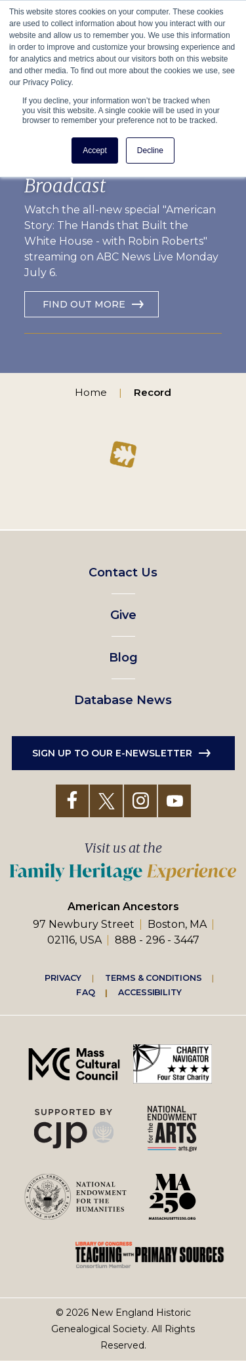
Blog (123, 657)
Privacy (63, 977)
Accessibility (149, 992)
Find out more (84, 304)
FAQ (85, 992)
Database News (123, 700)
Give (123, 615)
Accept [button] (95, 150)
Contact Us (123, 572)
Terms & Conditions (153, 977)
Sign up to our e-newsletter (112, 753)
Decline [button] (150, 150)
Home (91, 392)
